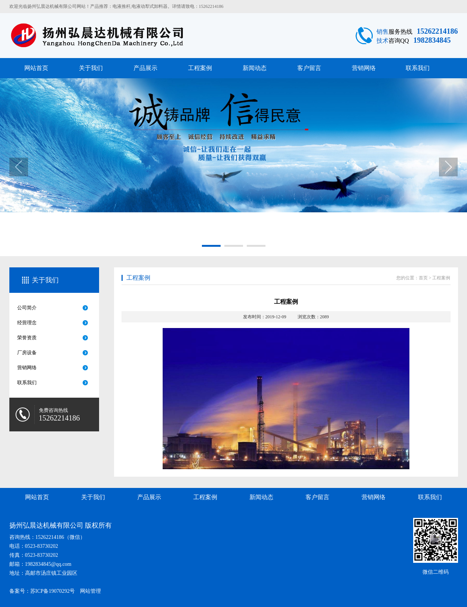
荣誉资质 (27, 337)
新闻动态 (255, 68)
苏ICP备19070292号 (52, 591)
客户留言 (309, 68)
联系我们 (418, 68)
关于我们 (91, 68)
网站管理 (90, 591)
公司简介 (27, 307)
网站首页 (36, 68)
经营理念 (27, 322)
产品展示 (145, 68)
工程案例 (200, 68)
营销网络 (364, 68)
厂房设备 (27, 352)
